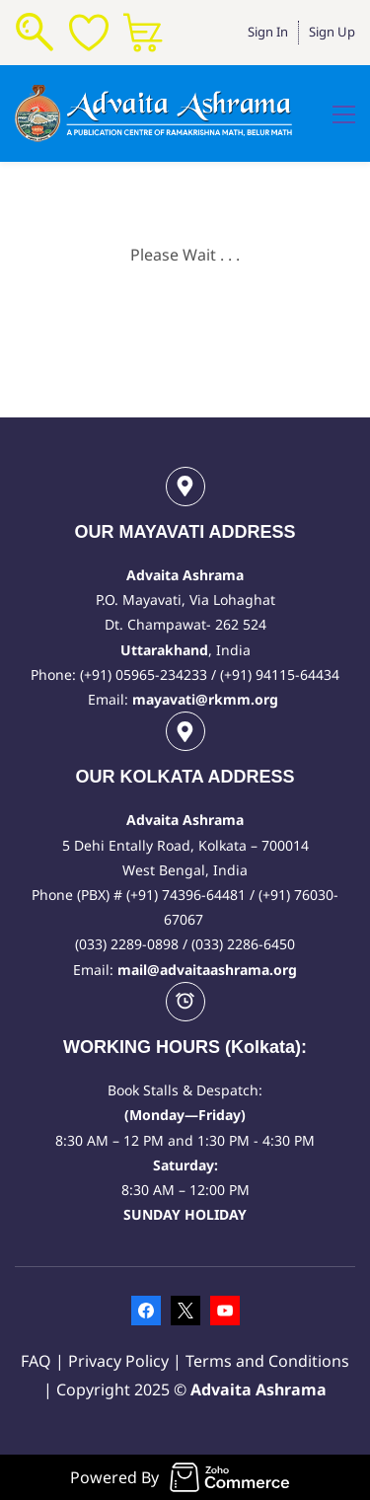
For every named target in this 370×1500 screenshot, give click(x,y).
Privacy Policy (120, 1361)
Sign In (268, 31)
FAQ (36, 1361)
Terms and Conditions (267, 1361)
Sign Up (332, 31)
